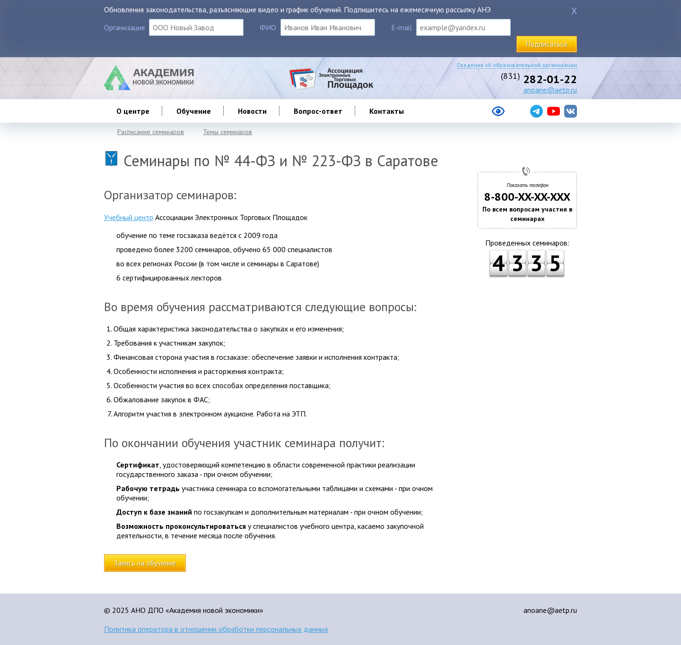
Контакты (386, 111)
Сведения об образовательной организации (517, 64)
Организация (124, 27)
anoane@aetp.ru (550, 89)
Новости (252, 111)
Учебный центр (128, 217)
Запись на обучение (145, 563)
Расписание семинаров (150, 131)
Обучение (193, 111)
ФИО (268, 27)
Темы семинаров (227, 131)
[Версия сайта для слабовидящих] (460, 114)
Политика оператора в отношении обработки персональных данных (216, 629)
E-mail (401, 27)
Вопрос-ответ (318, 111)
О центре (132, 111)
